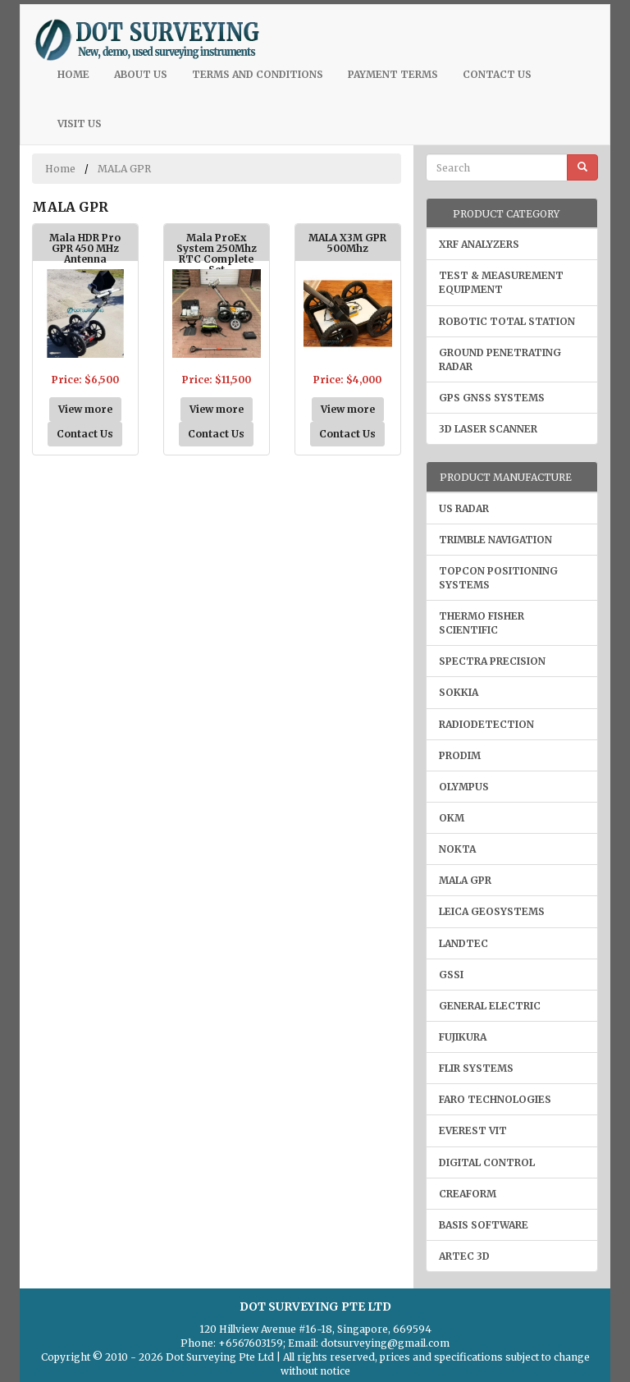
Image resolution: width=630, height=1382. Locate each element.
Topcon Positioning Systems (498, 578)
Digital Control (487, 1162)
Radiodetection (486, 724)
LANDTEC (463, 943)
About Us (140, 74)
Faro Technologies (495, 1099)
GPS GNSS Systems (492, 397)
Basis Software (483, 1225)
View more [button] (85, 409)
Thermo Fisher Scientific (481, 623)
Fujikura (462, 1037)
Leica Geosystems (492, 911)
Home (79, 73)
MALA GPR (124, 168)
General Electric (490, 1006)
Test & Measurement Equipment (501, 282)
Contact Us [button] (85, 434)
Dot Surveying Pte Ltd (220, 1357)
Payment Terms (393, 74)
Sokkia (458, 692)
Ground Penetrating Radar (500, 359)
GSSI (451, 974)
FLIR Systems (476, 1068)
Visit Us (79, 123)
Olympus (464, 786)
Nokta (457, 849)
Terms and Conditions (257, 74)
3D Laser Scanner (488, 429)
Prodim (460, 755)
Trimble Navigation (495, 539)
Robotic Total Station (507, 321)
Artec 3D (464, 1256)
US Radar (464, 508)
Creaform (467, 1194)
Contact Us (497, 74)
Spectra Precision (492, 661)
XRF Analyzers (479, 244)
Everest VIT (473, 1130)
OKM (451, 818)
